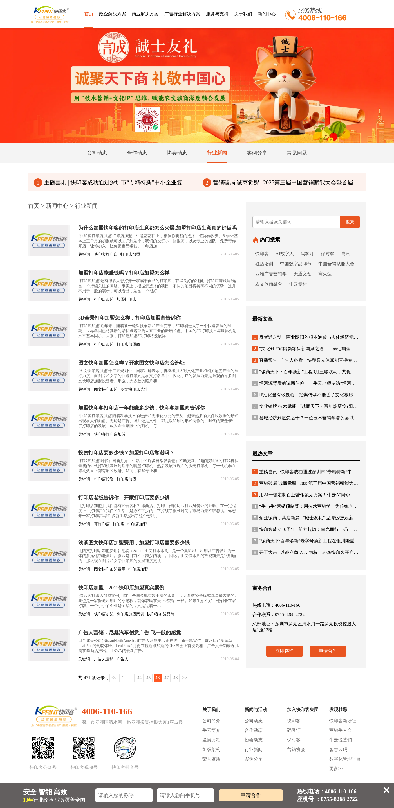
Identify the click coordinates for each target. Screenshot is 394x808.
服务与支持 (217, 14)
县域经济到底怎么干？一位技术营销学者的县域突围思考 (312, 417)
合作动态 (254, 730)
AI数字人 (285, 253)
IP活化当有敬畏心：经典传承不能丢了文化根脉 (302, 394)
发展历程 (211, 739)
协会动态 (254, 739)
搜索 (350, 222)
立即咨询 (285, 651)
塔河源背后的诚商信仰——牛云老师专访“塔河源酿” (307, 383)
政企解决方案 (112, 14)
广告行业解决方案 (182, 14)
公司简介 (211, 720)
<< (113, 677)
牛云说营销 (340, 739)
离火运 (325, 273)
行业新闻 (86, 206)
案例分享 (254, 759)
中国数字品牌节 (296, 263)
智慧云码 (338, 749)
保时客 (327, 253)
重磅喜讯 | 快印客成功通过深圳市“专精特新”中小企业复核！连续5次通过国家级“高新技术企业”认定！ (165, 182)
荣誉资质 (211, 759)
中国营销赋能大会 (336, 263)
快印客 (262, 253)
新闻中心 (267, 14)
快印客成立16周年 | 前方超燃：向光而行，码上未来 (306, 529)
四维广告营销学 (271, 273)
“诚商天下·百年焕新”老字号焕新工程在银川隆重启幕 (307, 540)
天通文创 (303, 273)
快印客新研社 (342, 720)
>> (184, 677)
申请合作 (328, 651)
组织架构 (211, 749)
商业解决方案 (145, 14)
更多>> (336, 768)
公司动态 (254, 720)
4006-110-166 (107, 711)
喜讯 (345, 253)
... (130, 677)
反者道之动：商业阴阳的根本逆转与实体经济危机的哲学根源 (316, 337)
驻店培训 (264, 263)
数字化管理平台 (345, 759)
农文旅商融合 (268, 284)
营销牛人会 (340, 730)
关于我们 (243, 14)
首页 (88, 14)
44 (139, 677)
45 (148, 677)
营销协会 (296, 749)
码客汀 (307, 253)
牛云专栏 (298, 284)
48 (175, 677)
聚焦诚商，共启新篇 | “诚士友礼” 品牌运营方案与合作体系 (313, 517)
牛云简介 (211, 730)
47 (166, 677)
